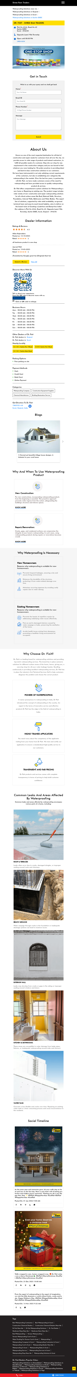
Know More (20, 507)
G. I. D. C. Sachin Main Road (23, 351)
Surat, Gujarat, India (20, 408)
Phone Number (22, 107)
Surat (29, 340)
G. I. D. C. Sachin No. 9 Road (23, 347)
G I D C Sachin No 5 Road (43, 347)
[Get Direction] (30, 407)
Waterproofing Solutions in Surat (31, 1368)
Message (19, 116)
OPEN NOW (21, 41)
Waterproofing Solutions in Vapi (32, 1370)
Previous (14, 441)
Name (18, 89)
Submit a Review (21, 262)
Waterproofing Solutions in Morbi (36, 1365)
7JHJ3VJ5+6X (18, 405)
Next (63, 441)
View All (34, 262)
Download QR (19, 298)
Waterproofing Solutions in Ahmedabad (27, 1363)
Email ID (19, 98)
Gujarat (29, 337)
